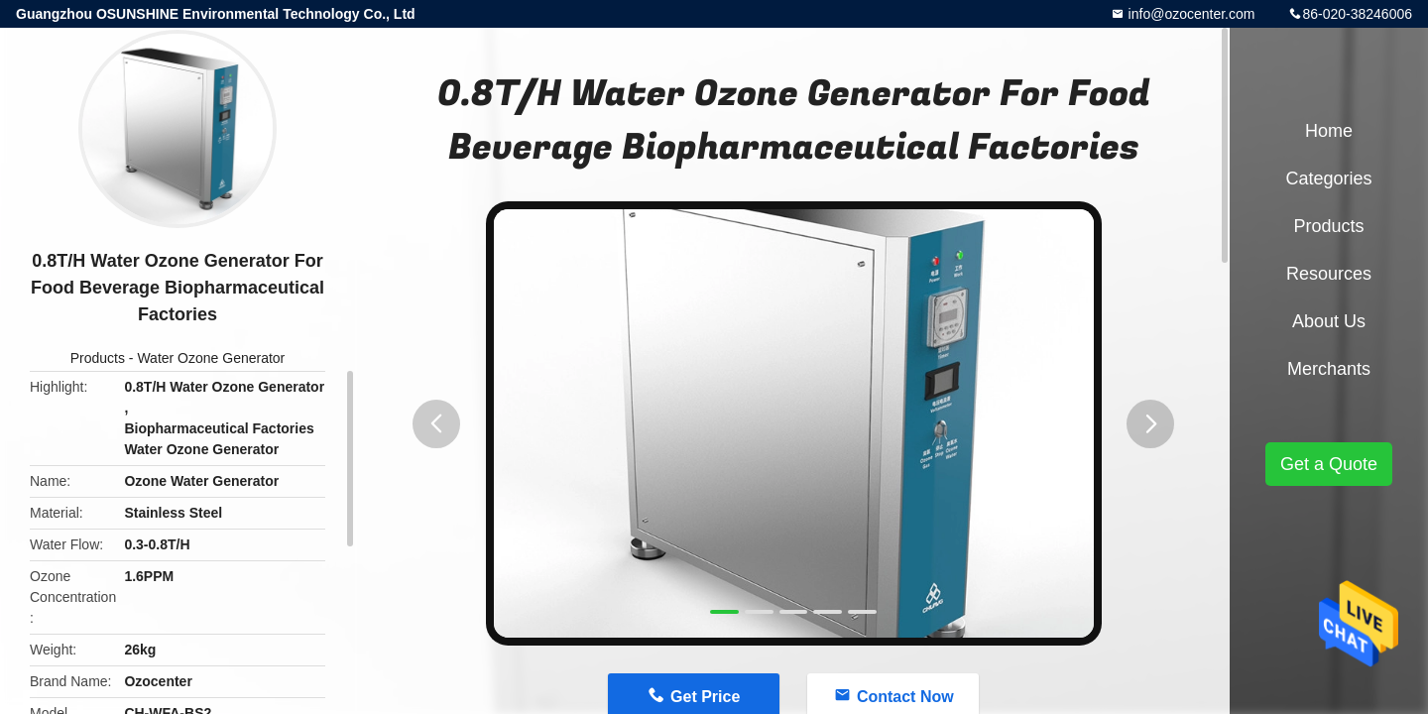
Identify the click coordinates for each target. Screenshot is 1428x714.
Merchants (1328, 369)
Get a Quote (1328, 464)
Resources (1328, 274)
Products (97, 358)
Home (1329, 131)
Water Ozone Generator (211, 358)
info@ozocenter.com (1190, 14)
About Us (1329, 321)
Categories (1328, 178)
